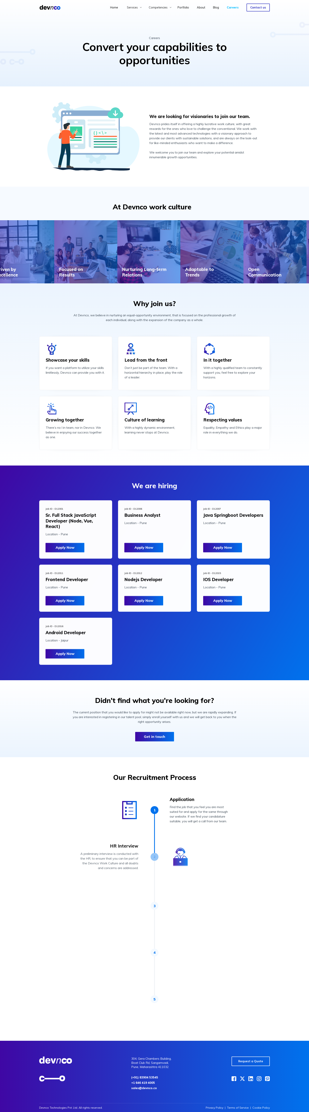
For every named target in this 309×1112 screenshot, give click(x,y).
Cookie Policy (261, 1107)
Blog (216, 7)
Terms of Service (238, 1107)
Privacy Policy (214, 1107)
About (201, 7)
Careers (233, 7)
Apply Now (65, 550)
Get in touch (154, 736)
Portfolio (183, 7)
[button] (134, 7)
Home (114, 7)
